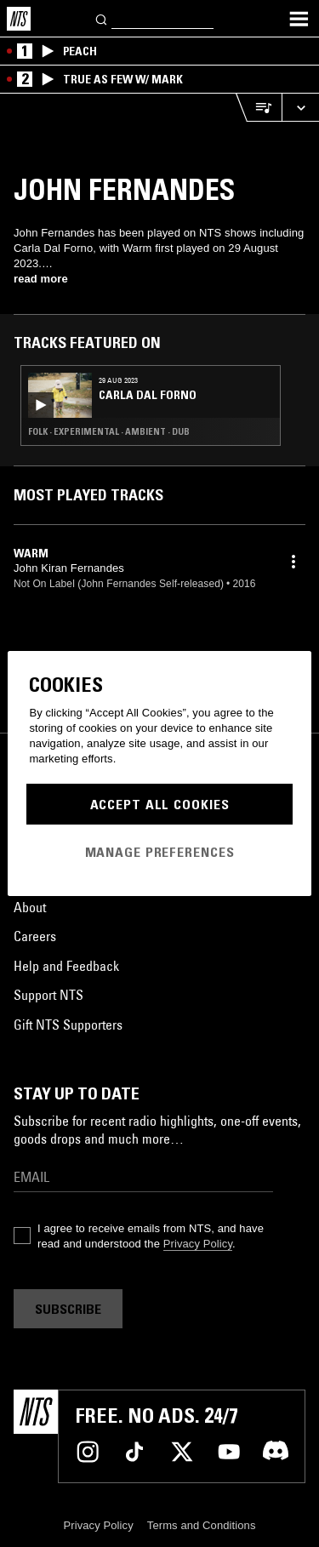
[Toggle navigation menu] (298, 18)
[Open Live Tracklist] (259, 108)
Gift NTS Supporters (68, 1024)
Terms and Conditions (201, 1525)
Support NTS (48, 994)
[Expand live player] (300, 108)
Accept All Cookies (160, 804)
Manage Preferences (160, 851)
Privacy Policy (197, 1243)
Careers (35, 936)
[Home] (19, 19)
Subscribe (68, 1308)
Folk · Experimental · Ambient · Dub (109, 431)
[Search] (102, 18)
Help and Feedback (66, 965)
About (30, 907)
